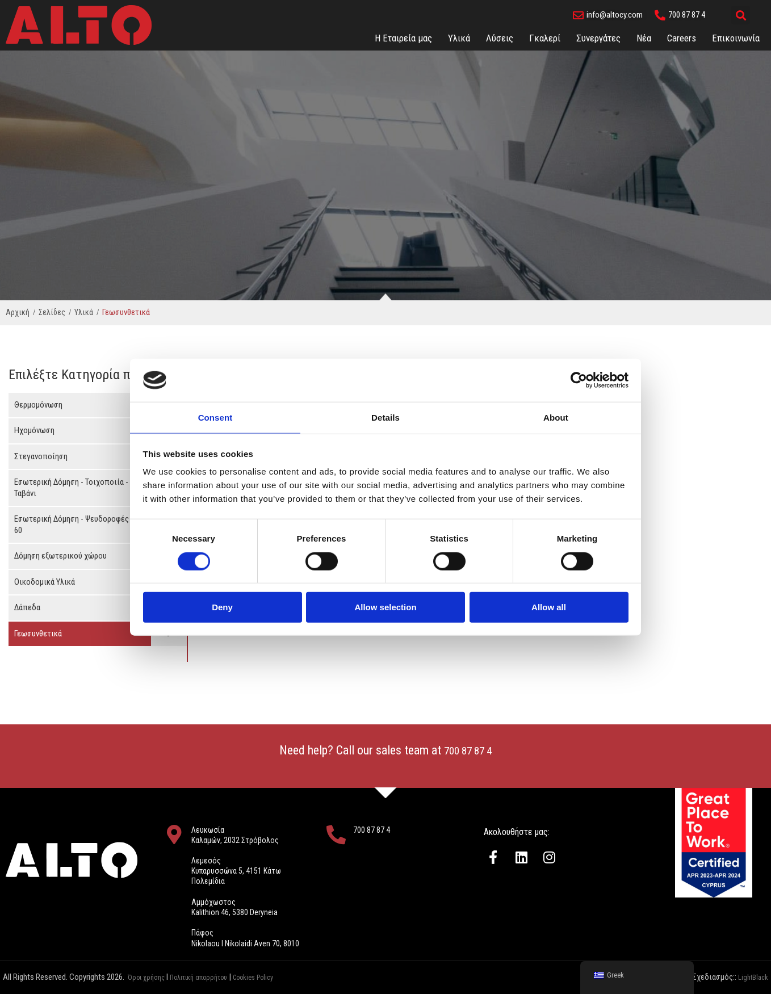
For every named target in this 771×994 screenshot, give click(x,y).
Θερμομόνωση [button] (38, 405)
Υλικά (459, 38)
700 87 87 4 (468, 750)
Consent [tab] (215, 417)
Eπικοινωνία (736, 38)
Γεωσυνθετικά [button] (38, 633)
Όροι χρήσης (149, 977)
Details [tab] (385, 417)
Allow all (548, 608)
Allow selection (385, 608)
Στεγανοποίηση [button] (41, 456)
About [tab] (555, 417)
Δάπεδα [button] (27, 607)
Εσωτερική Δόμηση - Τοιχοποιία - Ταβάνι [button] (71, 487)
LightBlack (751, 977)
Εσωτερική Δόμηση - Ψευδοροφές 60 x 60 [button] (79, 524)
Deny (222, 608)
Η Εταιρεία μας (403, 38)
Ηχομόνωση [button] (34, 430)
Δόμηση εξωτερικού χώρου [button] (60, 556)
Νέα (643, 38)
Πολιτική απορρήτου (210, 977)
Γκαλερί (544, 38)
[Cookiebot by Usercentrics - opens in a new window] (578, 379)
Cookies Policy (276, 977)
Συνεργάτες (598, 38)
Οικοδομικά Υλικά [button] (44, 582)
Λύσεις (499, 38)
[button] (740, 15)
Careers (681, 38)
